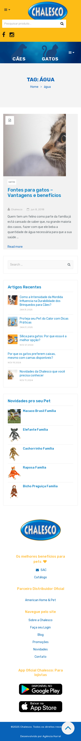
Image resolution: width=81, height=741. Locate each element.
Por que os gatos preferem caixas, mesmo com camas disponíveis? (32, 356)
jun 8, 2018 (37, 209)
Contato (40, 657)
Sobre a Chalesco (40, 620)
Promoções (41, 642)
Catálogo (40, 577)
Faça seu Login (40, 627)
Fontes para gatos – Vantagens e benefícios (34, 192)
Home (34, 87)
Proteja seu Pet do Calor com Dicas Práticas (44, 320)
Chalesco (16, 209)
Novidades (40, 649)
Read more (17, 246)
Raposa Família (34, 467)
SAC (40, 570)
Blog (41, 635)
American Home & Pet (40, 600)
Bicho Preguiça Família (40, 486)
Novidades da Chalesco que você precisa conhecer (42, 373)
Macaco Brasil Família (39, 411)
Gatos (12, 182)
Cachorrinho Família (38, 448)
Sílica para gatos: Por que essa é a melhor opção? (43, 338)
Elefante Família (35, 430)
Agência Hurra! (52, 736)
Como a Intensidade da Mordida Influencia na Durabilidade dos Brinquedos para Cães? (41, 301)
